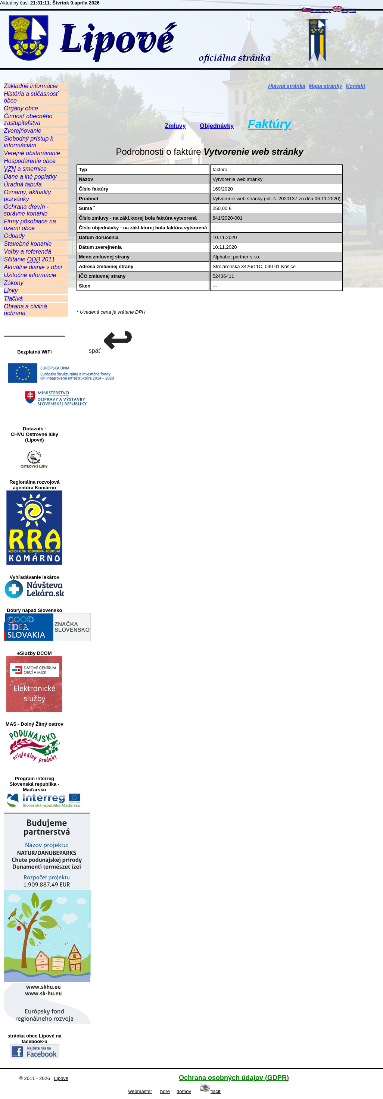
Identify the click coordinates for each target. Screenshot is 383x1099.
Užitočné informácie (30, 275)
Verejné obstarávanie (32, 153)
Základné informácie (30, 86)
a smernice (25, 169)
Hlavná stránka (286, 86)
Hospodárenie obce (30, 161)
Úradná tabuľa (22, 184)
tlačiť (210, 1091)
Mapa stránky (325, 86)
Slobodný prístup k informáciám (28, 141)
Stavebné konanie (28, 244)
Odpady (14, 236)
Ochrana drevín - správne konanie (26, 210)
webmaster (140, 1091)
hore (165, 1091)
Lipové (61, 1078)
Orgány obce (21, 108)
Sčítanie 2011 (29, 259)
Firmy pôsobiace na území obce (30, 224)
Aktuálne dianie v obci (33, 267)
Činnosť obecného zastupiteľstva (28, 119)
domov (184, 1091)
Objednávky (217, 126)
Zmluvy (175, 126)
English (344, 10)
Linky (11, 291)
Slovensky (316, 10)
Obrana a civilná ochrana (25, 309)
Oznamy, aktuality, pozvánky (28, 195)
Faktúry (269, 124)
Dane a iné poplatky (30, 176)
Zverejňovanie (22, 131)
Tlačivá (13, 298)
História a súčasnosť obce (31, 97)
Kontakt (355, 86)
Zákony (13, 283)
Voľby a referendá (27, 251)
